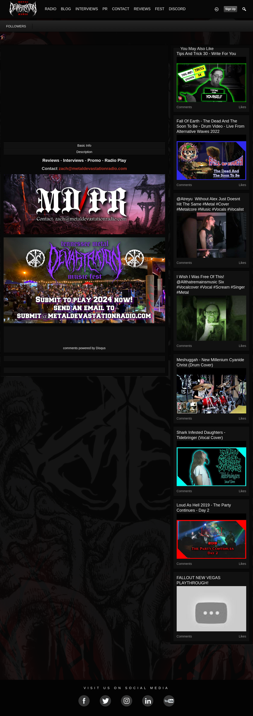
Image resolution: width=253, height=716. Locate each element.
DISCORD (177, 9)
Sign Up (230, 9)
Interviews (74, 160)
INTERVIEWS (86, 9)
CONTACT (120, 9)
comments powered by (84, 348)
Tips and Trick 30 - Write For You (206, 53)
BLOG (66, 9)
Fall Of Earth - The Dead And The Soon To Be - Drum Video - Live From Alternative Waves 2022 (210, 126)
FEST (159, 9)
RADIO (50, 9)
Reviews (51, 160)
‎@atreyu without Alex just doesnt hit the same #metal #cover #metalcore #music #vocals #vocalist (210, 204)
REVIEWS (142, 9)
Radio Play (115, 160)
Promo (94, 160)
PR (104, 9)
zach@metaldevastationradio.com (93, 168)
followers (16, 26)
